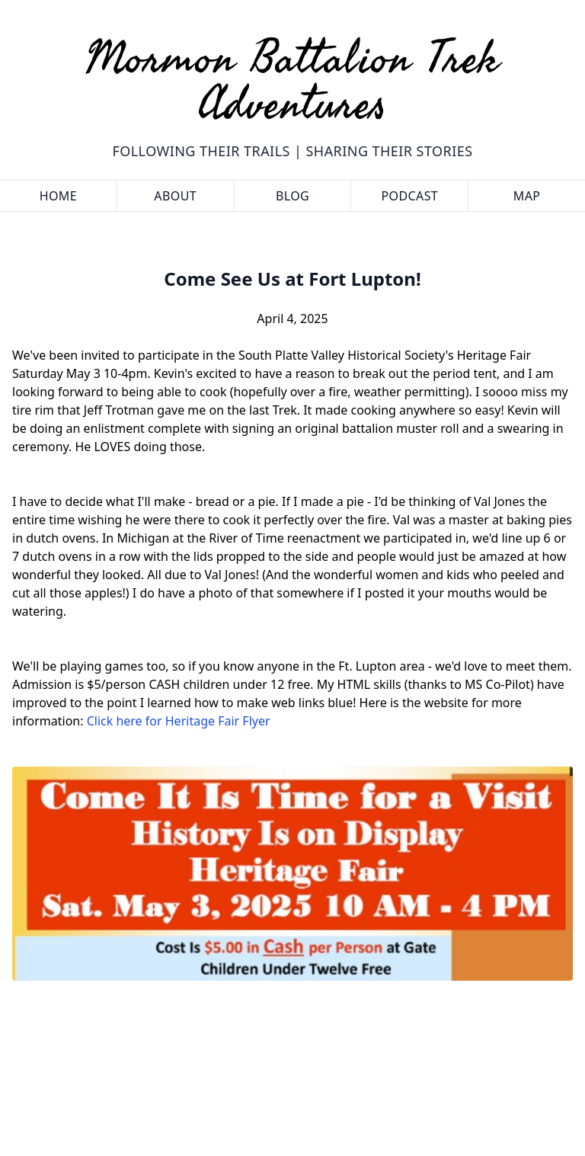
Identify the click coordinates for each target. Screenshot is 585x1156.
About (175, 195)
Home (58, 195)
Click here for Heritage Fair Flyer (178, 720)
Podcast (409, 195)
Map (527, 195)
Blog (292, 195)
